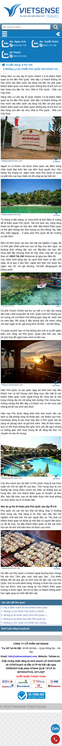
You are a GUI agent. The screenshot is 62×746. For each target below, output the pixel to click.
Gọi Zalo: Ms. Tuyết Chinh (35, 43)
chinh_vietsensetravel (41, 45)
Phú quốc (6, 510)
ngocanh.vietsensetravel (11, 45)
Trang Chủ (31, 11)
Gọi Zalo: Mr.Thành (5, 54)
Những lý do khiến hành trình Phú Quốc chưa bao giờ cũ (26, 615)
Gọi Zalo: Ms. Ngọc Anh (5, 43)
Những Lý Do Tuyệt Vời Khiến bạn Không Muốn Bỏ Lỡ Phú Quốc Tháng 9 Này (26, 622)
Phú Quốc (24, 100)
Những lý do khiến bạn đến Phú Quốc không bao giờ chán (26, 619)
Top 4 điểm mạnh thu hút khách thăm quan (25, 607)
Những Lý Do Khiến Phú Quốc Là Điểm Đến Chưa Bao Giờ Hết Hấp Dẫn (26, 611)
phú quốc (56, 103)
